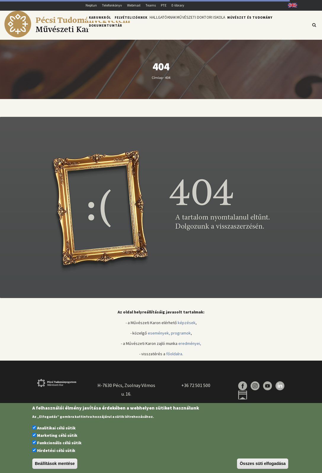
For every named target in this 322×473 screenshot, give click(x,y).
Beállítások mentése (55, 463)
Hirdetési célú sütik (56, 450)
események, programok (169, 336)
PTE (163, 5)
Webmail (133, 5)
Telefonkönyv (112, 5)
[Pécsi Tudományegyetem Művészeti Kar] (67, 36)
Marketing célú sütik (57, 435)
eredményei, (189, 346)
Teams (150, 5)
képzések (187, 326)
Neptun (91, 5)
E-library (178, 5)
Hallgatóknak (165, 25)
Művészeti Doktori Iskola (209, 25)
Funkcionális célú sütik (59, 442)
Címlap (157, 81)
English (290, 5)
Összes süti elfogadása (263, 463)
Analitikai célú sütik (56, 428)
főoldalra (174, 357)
